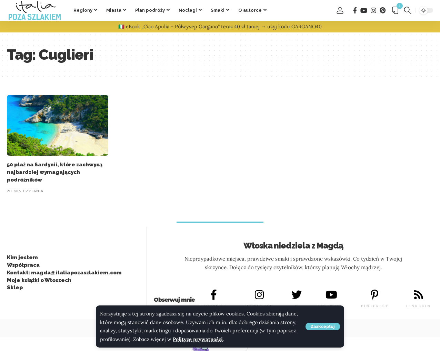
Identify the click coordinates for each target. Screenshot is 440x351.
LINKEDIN (418, 306)
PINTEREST (375, 306)
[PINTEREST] (375, 295)
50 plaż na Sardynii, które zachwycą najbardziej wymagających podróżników (54, 172)
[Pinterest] (382, 10)
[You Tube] (364, 10)
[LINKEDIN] (418, 295)
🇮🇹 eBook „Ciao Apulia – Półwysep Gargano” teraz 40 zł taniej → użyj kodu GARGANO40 (220, 26)
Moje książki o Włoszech (39, 280)
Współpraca (23, 265)
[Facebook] (355, 10)
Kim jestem (22, 257)
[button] (323, 326)
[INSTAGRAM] (259, 295)
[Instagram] (373, 10)
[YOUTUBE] (331, 295)
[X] (296, 295)
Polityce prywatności (198, 339)
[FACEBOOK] (214, 295)
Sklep (15, 287)
